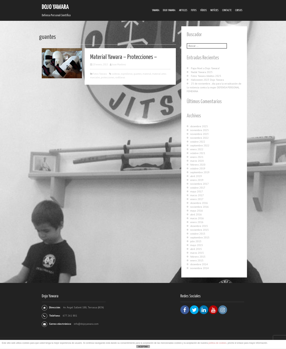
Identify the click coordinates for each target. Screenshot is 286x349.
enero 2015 (196, 260)
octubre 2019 (197, 168)
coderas (116, 73)
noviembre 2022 (199, 137)
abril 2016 (196, 214)
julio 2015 (195, 241)
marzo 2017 (197, 195)
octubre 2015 (197, 233)
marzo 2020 (197, 160)
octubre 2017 (197, 187)
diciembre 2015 (199, 226)
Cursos (238, 10)
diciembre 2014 (199, 264)
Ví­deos (203, 10)
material (147, 73)
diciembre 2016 (199, 203)
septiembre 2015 (199, 237)
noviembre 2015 (199, 229)
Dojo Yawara (55, 7)
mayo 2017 (196, 191)
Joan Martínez (119, 64)
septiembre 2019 (199, 172)
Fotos (194, 10)
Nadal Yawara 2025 (201, 72)
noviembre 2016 (199, 206)
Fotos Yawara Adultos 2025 (206, 76)
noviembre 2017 (199, 183)
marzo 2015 (197, 252)
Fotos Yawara (100, 73)
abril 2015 (196, 249)
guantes (138, 73)
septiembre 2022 (199, 145)
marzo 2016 (197, 218)
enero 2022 (196, 149)
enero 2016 (196, 222)
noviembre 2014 (199, 268)
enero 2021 (196, 157)
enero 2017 (196, 199)
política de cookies (217, 343)
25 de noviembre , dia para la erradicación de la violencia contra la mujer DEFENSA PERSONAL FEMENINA (214, 87)
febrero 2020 (197, 164)
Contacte (226, 10)
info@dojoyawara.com (86, 323)
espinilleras (127, 73)
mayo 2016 (196, 210)
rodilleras (120, 77)
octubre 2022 (197, 141)
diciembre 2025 (199, 126)
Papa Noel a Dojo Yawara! (205, 68)
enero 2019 (196, 180)
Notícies (214, 10)
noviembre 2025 (199, 130)
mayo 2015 (196, 245)
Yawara (155, 10)
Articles (183, 10)
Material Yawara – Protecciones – (123, 57)
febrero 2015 (197, 256)
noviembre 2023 (199, 134)
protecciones (107, 77)
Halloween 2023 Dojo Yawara (207, 79)
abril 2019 (196, 176)
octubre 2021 (197, 153)
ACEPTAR (143, 347)
